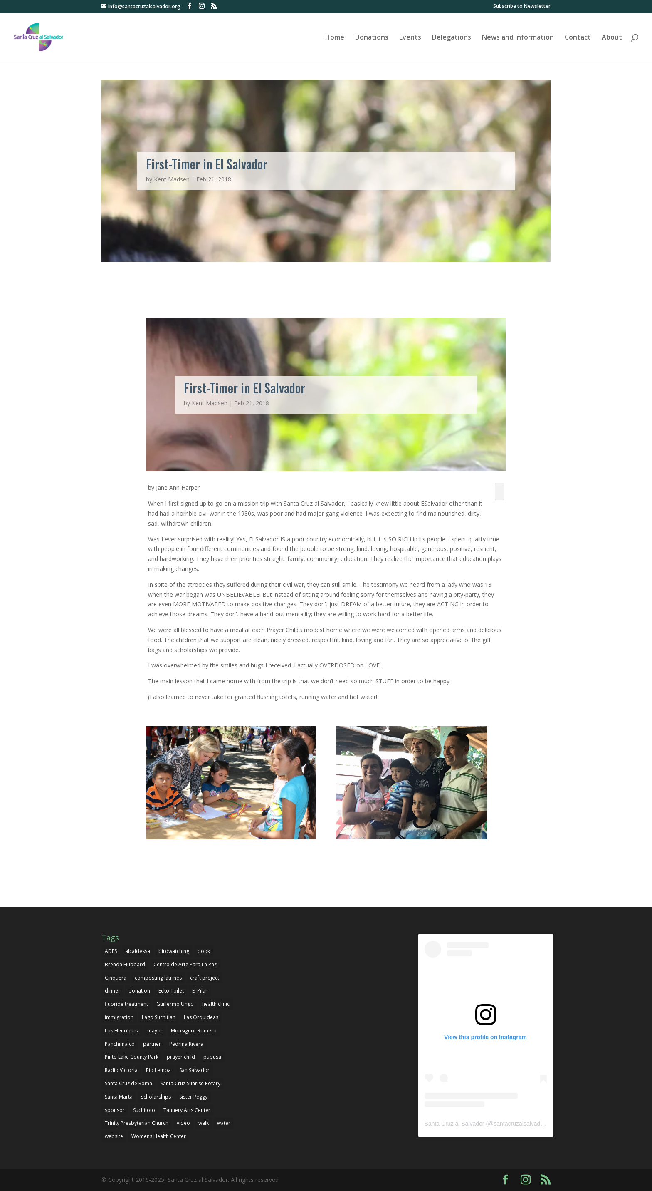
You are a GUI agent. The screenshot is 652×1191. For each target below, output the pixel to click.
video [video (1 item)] (183, 1122)
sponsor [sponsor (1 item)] (115, 1110)
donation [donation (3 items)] (139, 990)
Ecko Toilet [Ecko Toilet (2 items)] (171, 990)
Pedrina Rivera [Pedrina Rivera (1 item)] (186, 1043)
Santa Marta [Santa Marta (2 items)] (119, 1096)
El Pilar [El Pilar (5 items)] (199, 990)
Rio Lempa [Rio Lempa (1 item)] (158, 1070)
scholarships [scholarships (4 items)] (156, 1096)
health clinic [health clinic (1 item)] (216, 1003)
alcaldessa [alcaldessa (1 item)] (137, 951)
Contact (578, 38)
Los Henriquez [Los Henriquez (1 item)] (122, 1030)
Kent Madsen (172, 179)
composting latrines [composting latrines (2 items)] (158, 977)
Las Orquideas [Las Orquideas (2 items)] (201, 1017)
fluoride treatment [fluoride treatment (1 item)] (126, 1003)
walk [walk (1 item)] (203, 1122)
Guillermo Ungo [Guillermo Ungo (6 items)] (175, 1003)
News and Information (518, 38)
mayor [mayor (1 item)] (155, 1030)
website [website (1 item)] (114, 1136)
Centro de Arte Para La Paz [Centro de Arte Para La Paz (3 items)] (185, 964)
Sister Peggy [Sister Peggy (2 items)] (193, 1096)
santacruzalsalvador (520, 1123)
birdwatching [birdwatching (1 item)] (173, 951)
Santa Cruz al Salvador (454, 1123)
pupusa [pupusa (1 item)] (212, 1056)
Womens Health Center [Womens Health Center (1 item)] (158, 1136)
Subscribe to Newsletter (522, 7)
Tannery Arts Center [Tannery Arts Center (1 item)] (186, 1110)
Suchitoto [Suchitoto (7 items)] (144, 1110)
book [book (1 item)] (204, 951)
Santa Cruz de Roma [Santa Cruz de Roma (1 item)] (128, 1083)
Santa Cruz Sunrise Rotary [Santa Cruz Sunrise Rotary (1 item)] (190, 1083)
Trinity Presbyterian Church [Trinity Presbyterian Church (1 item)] (136, 1122)
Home (334, 38)
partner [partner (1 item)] (152, 1043)
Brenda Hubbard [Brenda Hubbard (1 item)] (125, 964)
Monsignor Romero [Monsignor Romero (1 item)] (194, 1030)
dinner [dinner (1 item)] (112, 990)
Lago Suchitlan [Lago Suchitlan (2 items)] (158, 1017)
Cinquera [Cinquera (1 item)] (115, 977)
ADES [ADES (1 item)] (111, 951)
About (612, 38)
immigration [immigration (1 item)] (119, 1017)
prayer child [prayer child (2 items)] (181, 1056)
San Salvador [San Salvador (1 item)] (194, 1070)
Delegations (451, 38)
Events (410, 38)
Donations (371, 38)
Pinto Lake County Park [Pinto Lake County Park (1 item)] (131, 1056)
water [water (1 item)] (223, 1122)
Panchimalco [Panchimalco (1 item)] (120, 1043)
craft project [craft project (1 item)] (204, 977)
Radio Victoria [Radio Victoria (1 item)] (121, 1070)
